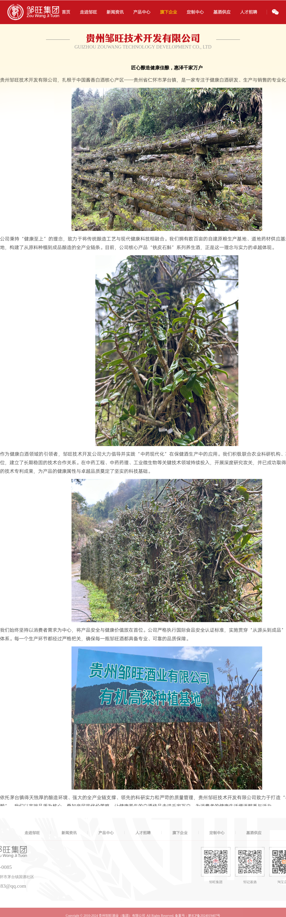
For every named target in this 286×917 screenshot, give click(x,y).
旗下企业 (180, 838)
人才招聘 (143, 838)
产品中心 (106, 838)
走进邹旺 (32, 838)
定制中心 (217, 838)
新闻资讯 (69, 838)
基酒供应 (253, 838)
